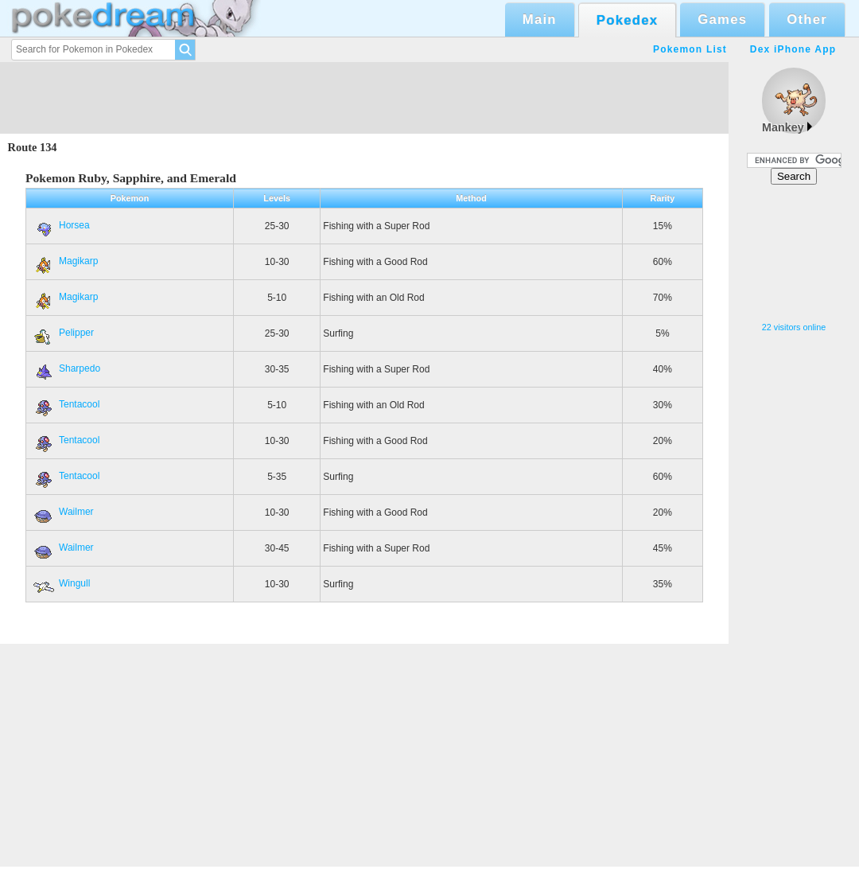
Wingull (60, 583)
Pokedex (627, 20)
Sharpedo (65, 368)
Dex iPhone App (793, 49)
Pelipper (62, 332)
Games (722, 19)
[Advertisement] (793, 253)
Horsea (60, 225)
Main (540, 19)
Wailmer (62, 511)
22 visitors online (794, 327)
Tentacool (65, 404)
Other (807, 19)
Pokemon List (690, 49)
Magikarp (64, 261)
